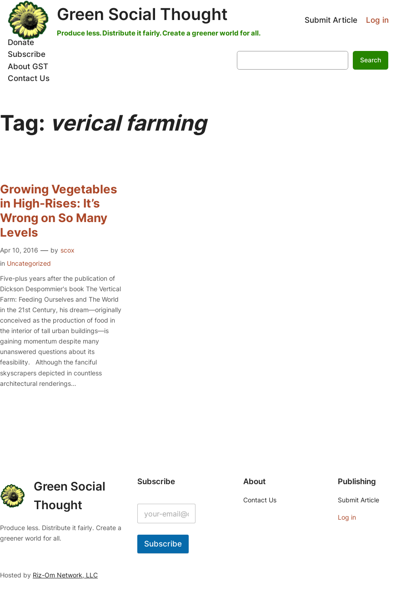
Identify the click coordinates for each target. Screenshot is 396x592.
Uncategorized (29, 263)
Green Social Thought (142, 14)
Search (370, 60)
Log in (377, 20)
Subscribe (163, 543)
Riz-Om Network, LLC (65, 575)
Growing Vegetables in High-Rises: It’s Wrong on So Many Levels (58, 210)
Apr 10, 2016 (19, 250)
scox (67, 250)
